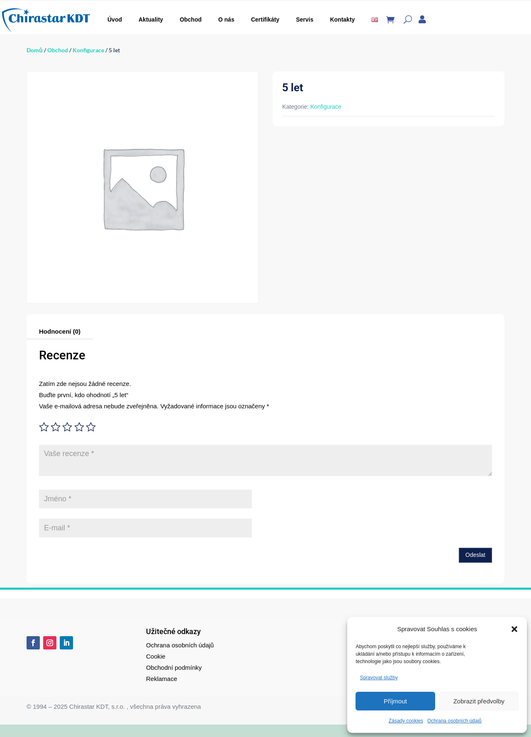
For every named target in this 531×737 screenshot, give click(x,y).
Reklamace (161, 678)
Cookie (156, 656)
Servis (304, 19)
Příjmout (395, 701)
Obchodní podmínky (174, 667)
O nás (226, 19)
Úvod (114, 19)
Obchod (191, 19)
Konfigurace (88, 50)
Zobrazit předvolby (478, 701)
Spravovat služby (378, 678)
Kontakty (342, 19)
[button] (514, 629)
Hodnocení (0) (59, 331)
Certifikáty (265, 19)
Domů (35, 50)
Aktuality (151, 19)
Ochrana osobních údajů (454, 721)
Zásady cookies (406, 721)
